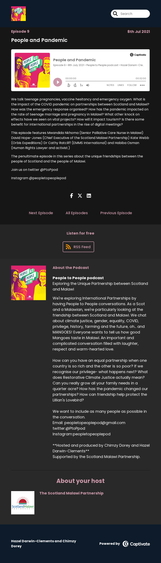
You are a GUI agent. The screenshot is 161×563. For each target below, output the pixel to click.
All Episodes (77, 212)
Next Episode (41, 212)
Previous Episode (116, 212)
